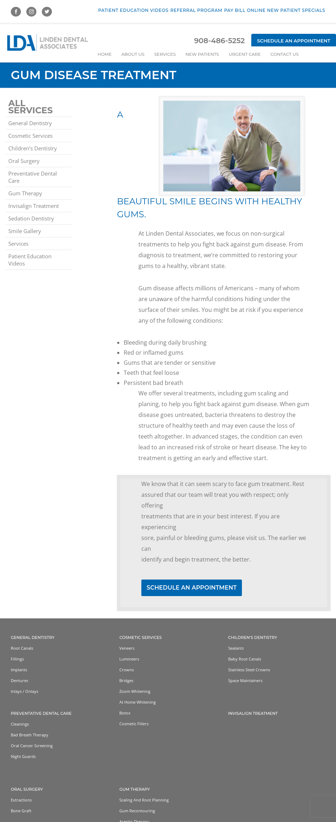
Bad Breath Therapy (29, 734)
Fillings (17, 659)
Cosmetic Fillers (134, 723)
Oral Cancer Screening (32, 745)
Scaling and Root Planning (144, 800)
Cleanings (20, 724)
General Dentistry (30, 123)
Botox (125, 713)
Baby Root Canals (244, 659)
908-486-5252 (219, 40)
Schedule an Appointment (293, 41)
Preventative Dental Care (32, 177)
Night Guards (23, 756)
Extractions (21, 800)
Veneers (126, 648)
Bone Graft (21, 810)
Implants (19, 669)
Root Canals (22, 648)
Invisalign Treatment (33, 205)
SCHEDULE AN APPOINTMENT (192, 587)
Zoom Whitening (134, 691)
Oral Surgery (24, 160)
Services (18, 243)
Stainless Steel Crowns (249, 669)
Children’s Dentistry (32, 148)
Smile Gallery (24, 231)
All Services (30, 106)
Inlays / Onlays (24, 691)
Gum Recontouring (137, 810)
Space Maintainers (245, 680)
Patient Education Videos (30, 260)
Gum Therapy (25, 193)
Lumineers (129, 659)
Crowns (126, 669)
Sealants (236, 648)
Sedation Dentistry (31, 218)
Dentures (19, 680)
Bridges (126, 680)
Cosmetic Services (30, 135)
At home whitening (137, 702)
